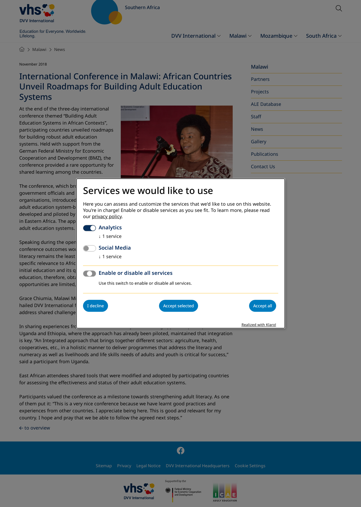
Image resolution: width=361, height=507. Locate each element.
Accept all (262, 306)
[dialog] (181, 253)
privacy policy (107, 216)
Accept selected (178, 306)
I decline (95, 306)
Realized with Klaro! (259, 325)
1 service (110, 236)
